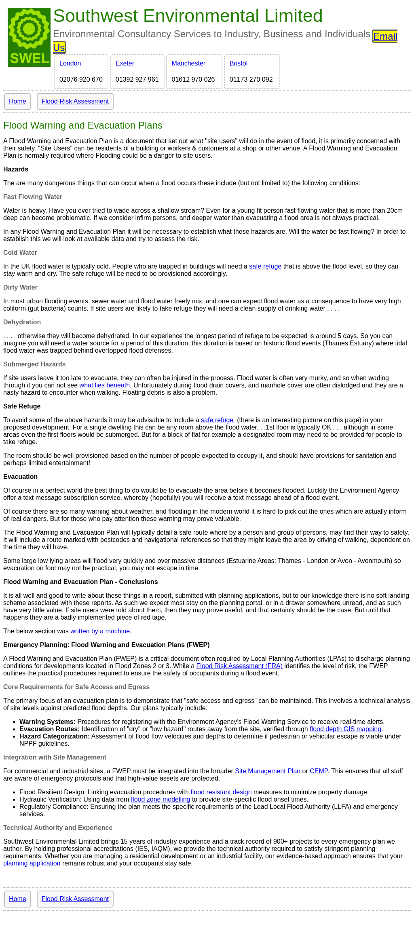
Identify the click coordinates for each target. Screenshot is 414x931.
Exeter (125, 63)
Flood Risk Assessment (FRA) (239, 665)
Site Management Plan (267, 771)
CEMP (318, 771)
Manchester (189, 63)
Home (17, 101)
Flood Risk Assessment (75, 101)
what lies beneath (105, 385)
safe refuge (265, 266)
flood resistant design (220, 792)
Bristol (238, 63)
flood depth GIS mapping (345, 729)
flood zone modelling (160, 799)
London (70, 63)
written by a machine (100, 631)
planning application (31, 863)
